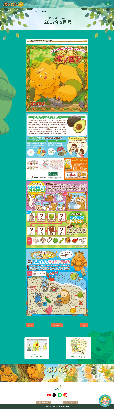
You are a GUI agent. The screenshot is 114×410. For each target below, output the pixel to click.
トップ (17, 12)
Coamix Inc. (55, 407)
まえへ (31, 325)
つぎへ (82, 325)
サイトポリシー (43, 403)
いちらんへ (57, 325)
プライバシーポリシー (70, 403)
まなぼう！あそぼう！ (25, 12)
